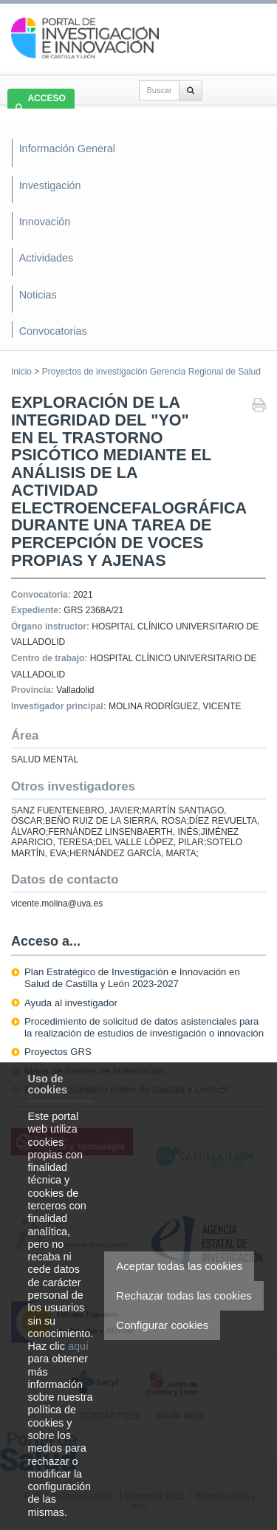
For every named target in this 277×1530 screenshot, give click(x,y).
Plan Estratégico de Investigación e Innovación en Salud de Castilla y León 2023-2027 (132, 977)
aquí (78, 1346)
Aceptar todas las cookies (179, 1266)
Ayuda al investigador (70, 1002)
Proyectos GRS (58, 1051)
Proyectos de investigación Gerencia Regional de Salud (151, 371)
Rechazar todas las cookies (183, 1295)
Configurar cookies (162, 1325)
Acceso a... (46, 941)
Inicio (21, 371)
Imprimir (259, 406)
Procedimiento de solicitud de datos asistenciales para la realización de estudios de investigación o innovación (144, 1027)
